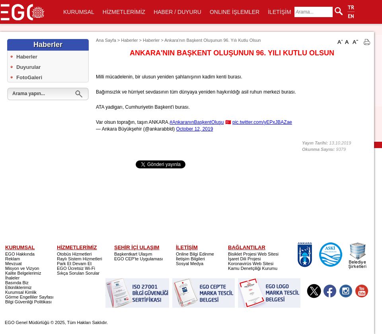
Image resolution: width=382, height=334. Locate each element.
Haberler (26, 57)
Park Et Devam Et (74, 263)
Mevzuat (13, 263)
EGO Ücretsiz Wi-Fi (76, 268)
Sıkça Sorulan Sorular (78, 273)
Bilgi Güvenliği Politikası (28, 301)
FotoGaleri (29, 77)
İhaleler (12, 277)
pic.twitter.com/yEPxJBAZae (262, 122)
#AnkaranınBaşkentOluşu (197, 122)
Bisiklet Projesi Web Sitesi (253, 254)
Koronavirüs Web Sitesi (250, 263)
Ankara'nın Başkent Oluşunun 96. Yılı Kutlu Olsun (212, 40)
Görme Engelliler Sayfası (29, 297)
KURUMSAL (78, 12)
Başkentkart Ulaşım (133, 254)
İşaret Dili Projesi (244, 258)
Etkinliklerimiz (18, 287)
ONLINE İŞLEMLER (234, 12)
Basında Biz (17, 282)
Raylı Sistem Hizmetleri (79, 258)
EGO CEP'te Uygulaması (138, 258)
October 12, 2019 (194, 129)
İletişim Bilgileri (190, 258)
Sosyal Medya (189, 263)
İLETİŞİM (279, 12)
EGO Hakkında (20, 254)
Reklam (12, 258)
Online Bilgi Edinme (195, 254)
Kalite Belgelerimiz (23, 273)
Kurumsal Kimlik (21, 292)
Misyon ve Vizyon (22, 268)
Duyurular (28, 67)
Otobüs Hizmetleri (74, 254)
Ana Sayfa (106, 40)
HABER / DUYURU (177, 12)
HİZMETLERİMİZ (124, 12)
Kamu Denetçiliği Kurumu (252, 268)
